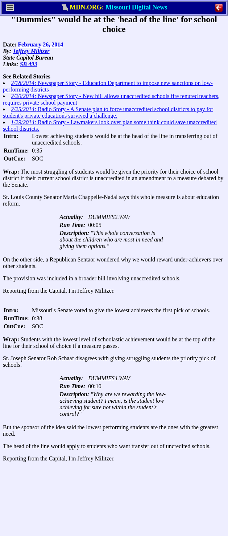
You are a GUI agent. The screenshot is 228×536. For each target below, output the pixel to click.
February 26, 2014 (40, 44)
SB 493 (28, 64)
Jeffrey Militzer (31, 51)
